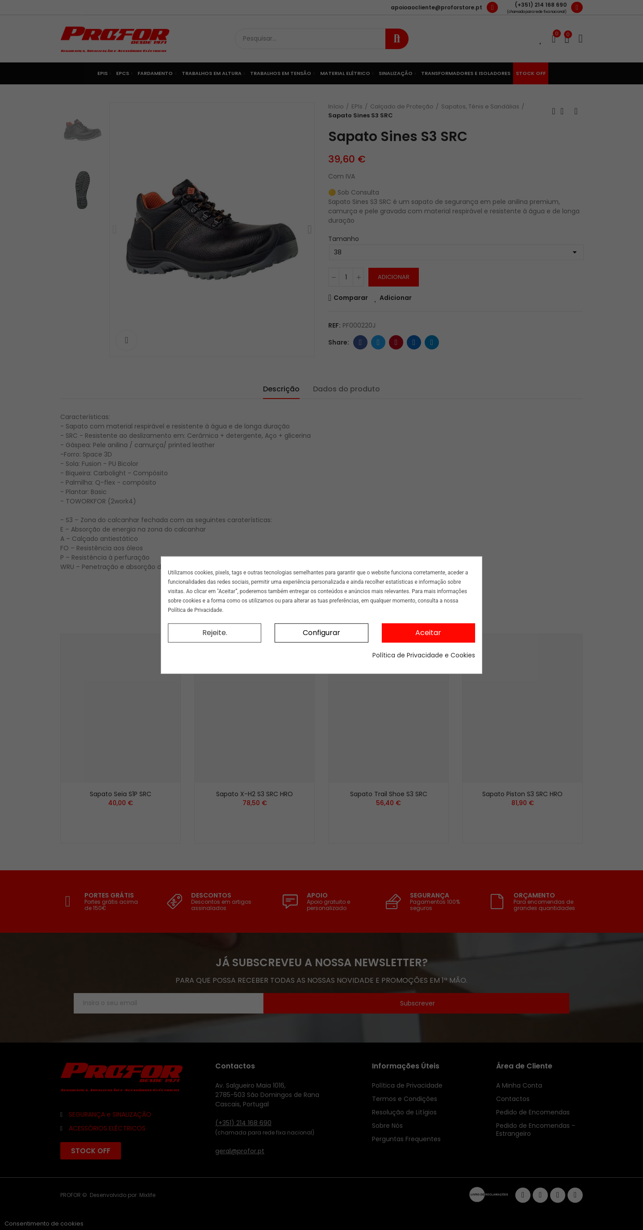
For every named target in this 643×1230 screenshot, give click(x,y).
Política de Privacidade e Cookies (423, 654)
